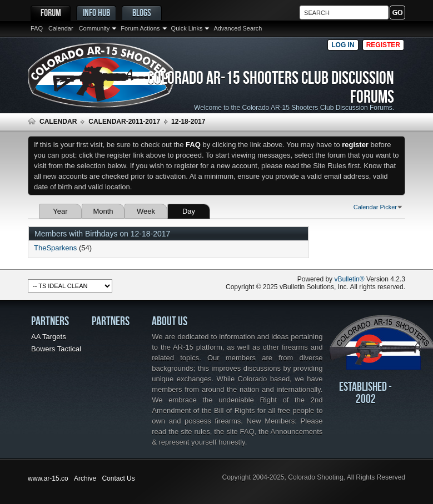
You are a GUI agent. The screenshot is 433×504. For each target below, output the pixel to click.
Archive (85, 478)
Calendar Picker (375, 207)
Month (103, 211)
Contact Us (118, 478)
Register (383, 45)
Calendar (60, 28)
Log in (342, 45)
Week (146, 211)
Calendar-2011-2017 (124, 121)
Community (94, 28)
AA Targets (48, 336)
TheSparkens (55, 248)
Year (60, 211)
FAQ (37, 28)
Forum (51, 12)
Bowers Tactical (56, 349)
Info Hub (96, 12)
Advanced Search (237, 28)
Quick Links (187, 28)
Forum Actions (140, 28)
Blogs (141, 12)
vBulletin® (349, 279)
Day (188, 211)
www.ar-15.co (48, 478)
